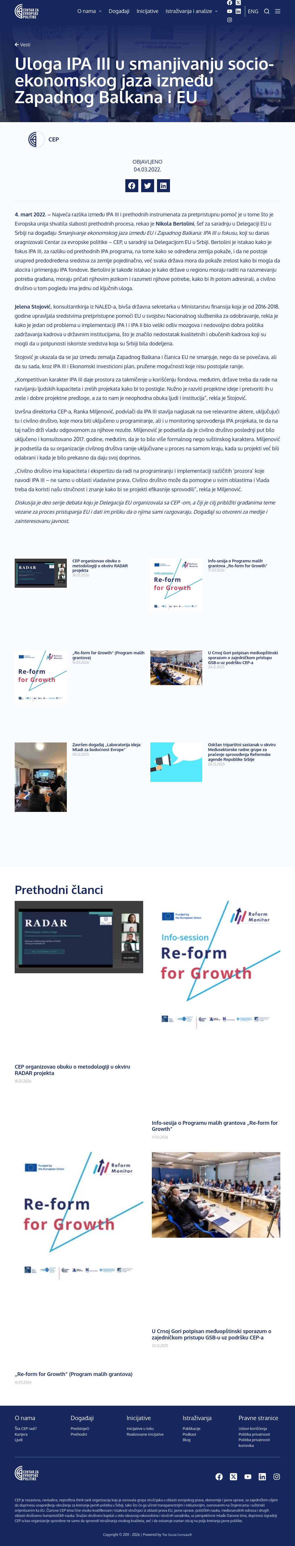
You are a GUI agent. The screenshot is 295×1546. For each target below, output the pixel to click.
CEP (53, 139)
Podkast (189, 1434)
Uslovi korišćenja (253, 1428)
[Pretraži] (266, 11)
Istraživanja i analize (193, 11)
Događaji (119, 11)
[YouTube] (229, 11)
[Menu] (277, 11)
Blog (186, 1439)
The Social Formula (175, 1534)
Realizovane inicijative (145, 1434)
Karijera (21, 1434)
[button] (131, 185)
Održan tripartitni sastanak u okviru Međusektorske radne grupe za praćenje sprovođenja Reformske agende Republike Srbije (242, 751)
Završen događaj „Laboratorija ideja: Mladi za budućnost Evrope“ (107, 747)
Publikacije (192, 1428)
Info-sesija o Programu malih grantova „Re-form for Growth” (237, 563)
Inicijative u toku (140, 1428)
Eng (253, 11)
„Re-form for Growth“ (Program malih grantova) (109, 655)
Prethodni (79, 1434)
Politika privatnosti (254, 1434)
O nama (90, 11)
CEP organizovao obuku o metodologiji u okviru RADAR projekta (100, 565)
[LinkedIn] (238, 11)
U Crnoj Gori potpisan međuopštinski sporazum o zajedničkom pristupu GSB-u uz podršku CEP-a (243, 657)
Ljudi (18, 1439)
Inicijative (147, 11)
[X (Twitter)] (238, 2)
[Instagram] (229, 19)
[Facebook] (229, 2)
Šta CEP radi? (26, 1428)
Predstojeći (80, 1428)
